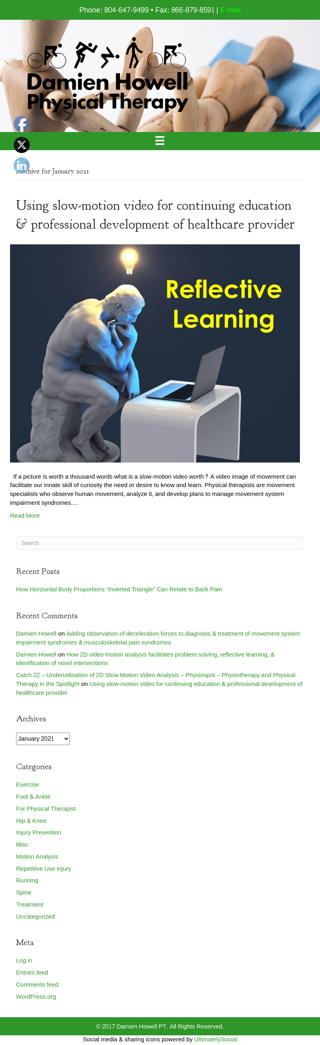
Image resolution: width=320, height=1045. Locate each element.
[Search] (160, 543)
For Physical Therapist (46, 808)
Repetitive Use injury (43, 868)
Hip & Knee (31, 821)
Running (27, 880)
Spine (23, 892)
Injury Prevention (38, 832)
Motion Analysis (37, 856)
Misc (22, 844)
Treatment (29, 904)
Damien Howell (36, 633)
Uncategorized (35, 916)
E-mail (230, 10)
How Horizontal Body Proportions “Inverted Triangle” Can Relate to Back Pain (119, 589)
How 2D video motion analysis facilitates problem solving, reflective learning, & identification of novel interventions (145, 659)
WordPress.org (36, 996)
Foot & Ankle (33, 796)
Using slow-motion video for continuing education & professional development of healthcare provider (159, 688)
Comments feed (37, 984)
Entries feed (32, 972)
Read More (25, 515)
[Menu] (159, 141)
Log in (24, 960)
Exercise (27, 784)
